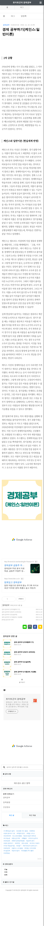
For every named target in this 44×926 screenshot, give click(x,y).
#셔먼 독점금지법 (9, 878)
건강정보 (6, 840)
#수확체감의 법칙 (9, 864)
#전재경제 (7, 873)
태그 (22, 7)
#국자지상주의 (33, 871)
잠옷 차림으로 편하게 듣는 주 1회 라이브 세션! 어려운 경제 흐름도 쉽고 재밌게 (21, 619)
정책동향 (6, 835)
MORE (39, 891)
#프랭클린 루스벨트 (27, 883)
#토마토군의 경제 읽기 (30, 878)
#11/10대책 (7, 869)
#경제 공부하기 (8, 876)
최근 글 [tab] (11, 848)
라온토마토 (15, 25)
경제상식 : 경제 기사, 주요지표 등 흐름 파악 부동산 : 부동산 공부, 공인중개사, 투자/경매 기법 (17, 737)
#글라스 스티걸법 (17, 881)
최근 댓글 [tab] (32, 848)
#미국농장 (7, 871)
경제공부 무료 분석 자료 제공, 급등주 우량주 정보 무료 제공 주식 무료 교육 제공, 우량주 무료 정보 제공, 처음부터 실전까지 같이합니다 (15, 602)
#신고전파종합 (17, 869)
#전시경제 (25, 876)
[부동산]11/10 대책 (7, 652)
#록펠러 (24, 871)
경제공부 (6, 25)
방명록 (24, 16)
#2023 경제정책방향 (18, 873)
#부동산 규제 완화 (30, 881)
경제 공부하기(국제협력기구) (11, 642)
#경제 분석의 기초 (9, 866)
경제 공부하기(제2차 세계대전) (11, 645)
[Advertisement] (22, 62)
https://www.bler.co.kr (12, 611)
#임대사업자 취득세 (29, 869)
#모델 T (18, 878)
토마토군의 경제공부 (22, 2)
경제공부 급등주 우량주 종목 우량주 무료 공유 (15, 598)
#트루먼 (17, 876)
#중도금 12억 (16, 871)
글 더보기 (22, 715)
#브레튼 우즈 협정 (22, 864)
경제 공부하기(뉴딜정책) (9, 647)
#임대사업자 (16, 883)
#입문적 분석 (30, 873)
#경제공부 (7, 881)
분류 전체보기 (8, 827)
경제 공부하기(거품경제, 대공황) (12, 650)
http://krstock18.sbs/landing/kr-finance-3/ (19, 594)
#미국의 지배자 (34, 876)
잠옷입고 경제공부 (13, 615)
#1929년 (32, 864)
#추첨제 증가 (21, 866)
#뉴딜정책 (7, 883)
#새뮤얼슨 (7, 886)
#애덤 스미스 (31, 866)
